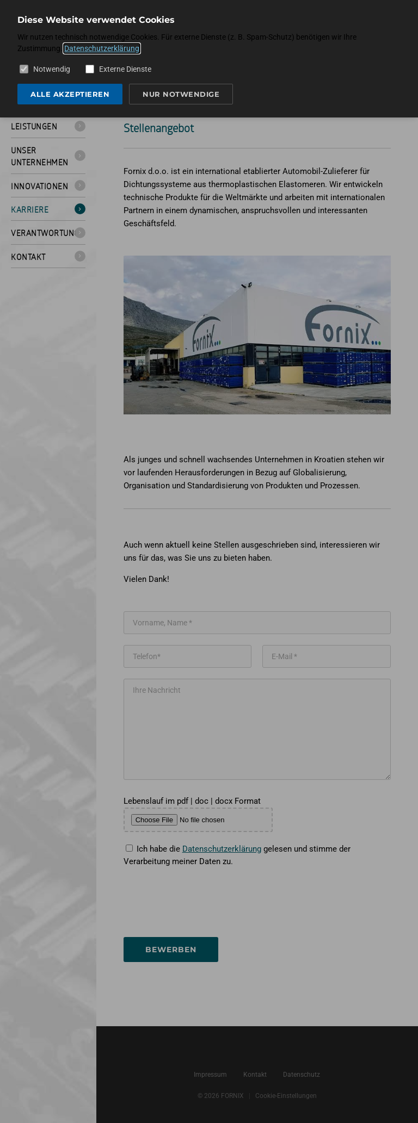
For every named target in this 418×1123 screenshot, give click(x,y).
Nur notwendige (181, 94)
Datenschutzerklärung (101, 48)
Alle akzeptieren (69, 94)
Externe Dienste (118, 69)
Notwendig (45, 69)
